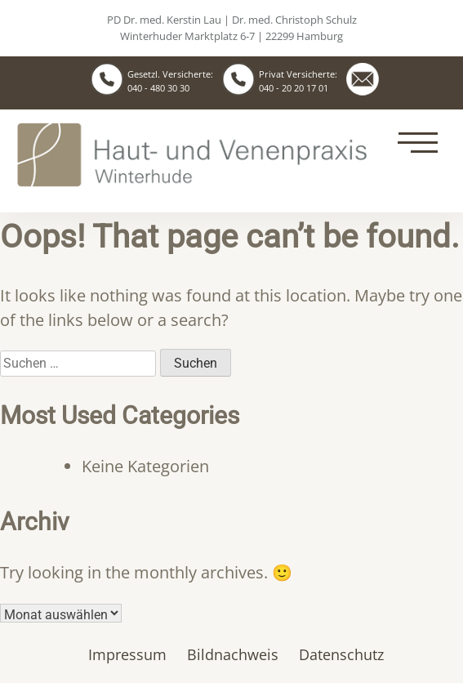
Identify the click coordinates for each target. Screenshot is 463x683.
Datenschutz (341, 654)
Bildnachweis (232, 654)
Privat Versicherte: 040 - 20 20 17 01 (298, 81)
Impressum (127, 654)
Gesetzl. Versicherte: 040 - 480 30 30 (170, 81)
